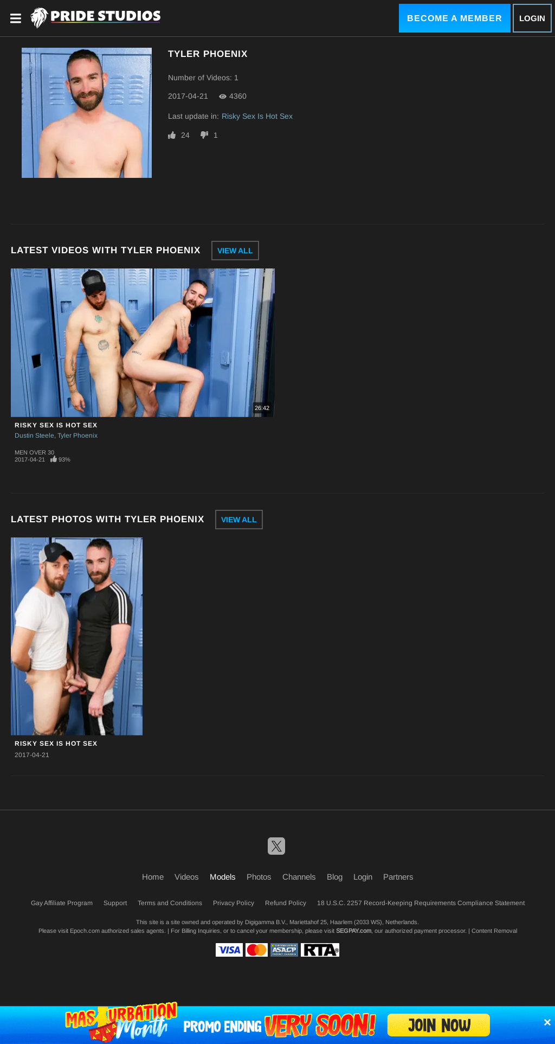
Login (532, 18)
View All (235, 250)
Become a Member (454, 18)
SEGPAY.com (353, 930)
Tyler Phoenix (77, 435)
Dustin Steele (34, 435)
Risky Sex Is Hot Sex (257, 116)
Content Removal (494, 930)
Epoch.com (85, 930)
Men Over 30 (34, 452)
